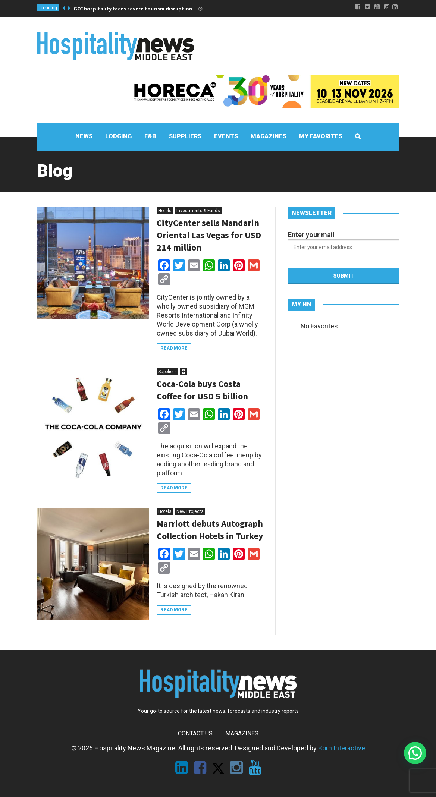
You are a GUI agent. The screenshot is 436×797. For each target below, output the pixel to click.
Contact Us (195, 733)
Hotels (165, 210)
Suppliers (167, 371)
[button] (415, 753)
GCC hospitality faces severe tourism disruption (132, 8)
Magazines (241, 733)
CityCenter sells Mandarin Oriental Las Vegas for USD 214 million (209, 235)
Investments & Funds (198, 210)
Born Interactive (341, 748)
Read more (174, 348)
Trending (48, 7)
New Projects (190, 511)
